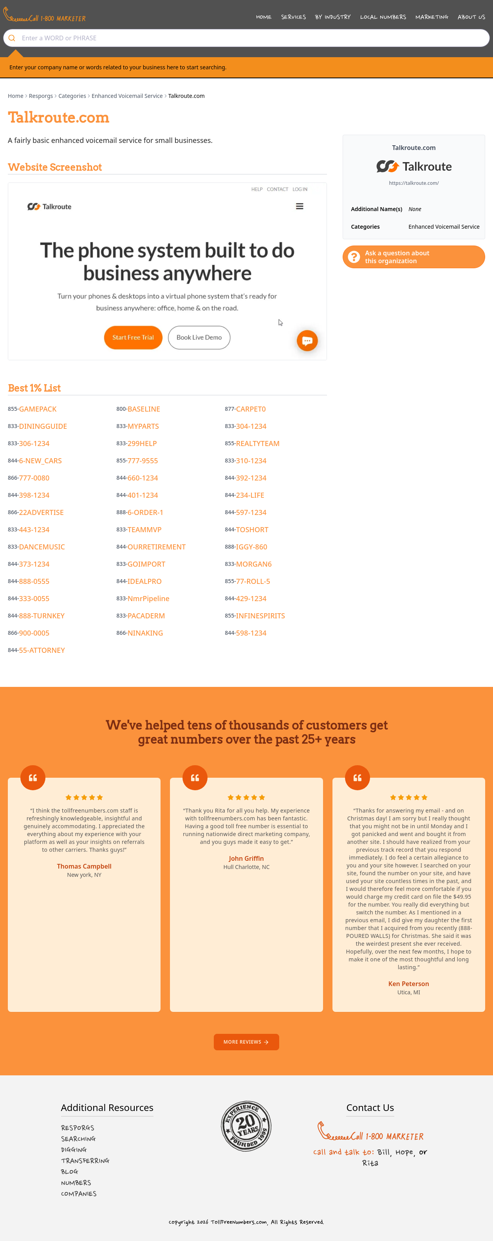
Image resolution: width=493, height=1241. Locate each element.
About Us (471, 17)
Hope (404, 1152)
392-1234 (251, 477)
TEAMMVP (145, 529)
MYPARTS (143, 426)
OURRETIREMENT (157, 546)
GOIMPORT (147, 564)
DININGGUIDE (43, 426)
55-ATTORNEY (42, 650)
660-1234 (143, 477)
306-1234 (34, 443)
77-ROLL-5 (253, 581)
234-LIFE (250, 495)
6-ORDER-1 (146, 512)
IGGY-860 (251, 546)
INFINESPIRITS (260, 615)
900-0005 (34, 633)
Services (293, 17)
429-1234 (251, 598)
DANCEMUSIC (42, 546)
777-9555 (143, 460)
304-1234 (251, 426)
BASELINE (144, 409)
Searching (78, 1139)
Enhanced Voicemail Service (127, 95)
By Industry (333, 17)
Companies (79, 1194)
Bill (383, 1152)
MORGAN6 (254, 564)
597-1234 (251, 512)
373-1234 (34, 564)
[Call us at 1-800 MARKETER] (44, 14)
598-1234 (251, 633)
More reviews (246, 1042)
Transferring (85, 1161)
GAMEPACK (38, 409)
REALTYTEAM (258, 443)
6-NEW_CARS (40, 460)
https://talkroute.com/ (414, 183)
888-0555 (34, 581)
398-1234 (34, 495)
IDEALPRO (145, 581)
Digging (74, 1150)
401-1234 (143, 495)
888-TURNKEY (42, 615)
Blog (69, 1172)
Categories (72, 95)
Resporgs (41, 95)
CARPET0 (251, 409)
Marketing (431, 17)
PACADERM (146, 615)
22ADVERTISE (41, 512)
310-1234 (251, 460)
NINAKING (145, 633)
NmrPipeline (149, 598)
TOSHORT (252, 529)
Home (264, 17)
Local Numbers (383, 17)
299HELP (142, 443)
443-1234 (34, 529)
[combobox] (246, 38)
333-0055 (34, 598)
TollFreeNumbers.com (239, 1222)
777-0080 (34, 477)
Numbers (76, 1183)
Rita (370, 1163)
